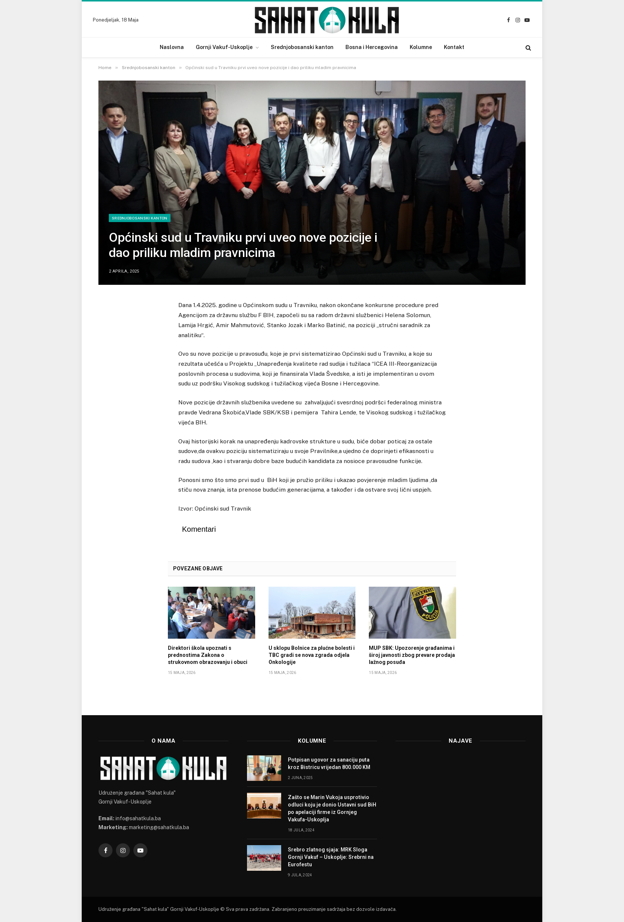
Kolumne (421, 47)
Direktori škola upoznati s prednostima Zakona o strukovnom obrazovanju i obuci (207, 655)
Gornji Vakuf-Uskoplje (224, 47)
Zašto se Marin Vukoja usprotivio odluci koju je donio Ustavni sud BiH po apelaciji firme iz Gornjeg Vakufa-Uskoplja (332, 808)
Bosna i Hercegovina (371, 47)
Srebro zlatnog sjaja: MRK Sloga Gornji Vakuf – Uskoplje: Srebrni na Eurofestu (331, 857)
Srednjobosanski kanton (302, 47)
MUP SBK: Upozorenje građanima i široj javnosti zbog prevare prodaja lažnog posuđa (412, 655)
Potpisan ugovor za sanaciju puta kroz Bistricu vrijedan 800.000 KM (329, 763)
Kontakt (454, 47)
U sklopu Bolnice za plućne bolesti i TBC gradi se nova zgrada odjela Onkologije (312, 655)
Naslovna (172, 47)
